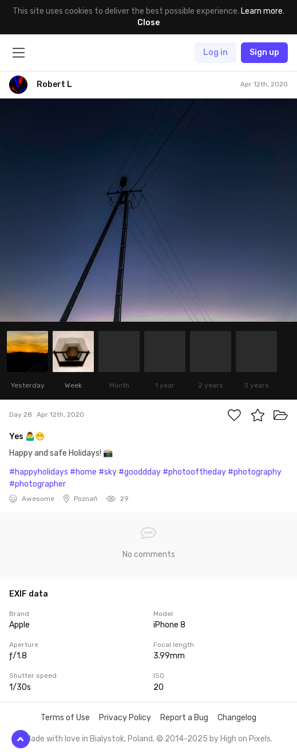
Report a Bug (184, 718)
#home (83, 472)
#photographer (37, 484)
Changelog (236, 718)
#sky (107, 472)
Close (148, 22)
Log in (215, 52)
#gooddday (139, 472)
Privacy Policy (125, 718)
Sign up (264, 52)
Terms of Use (65, 718)
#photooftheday (194, 472)
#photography (255, 472)
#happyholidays (38, 472)
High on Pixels (245, 739)
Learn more (262, 11)
